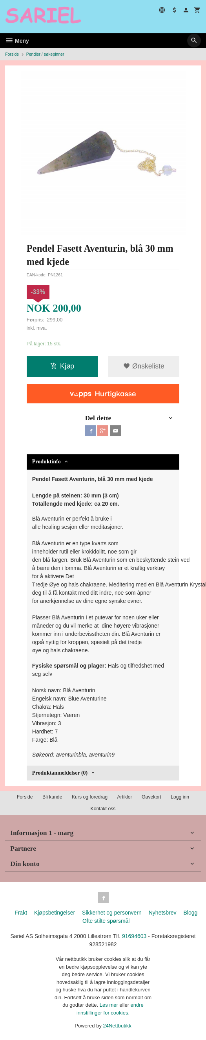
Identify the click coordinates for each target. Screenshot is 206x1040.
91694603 (134, 936)
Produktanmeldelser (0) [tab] (60, 773)
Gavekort (151, 797)
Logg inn (180, 797)
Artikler (124, 797)
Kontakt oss (102, 808)
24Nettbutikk (117, 1026)
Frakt (21, 912)
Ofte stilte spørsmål (106, 921)
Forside (12, 54)
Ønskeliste (143, 366)
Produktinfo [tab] (46, 462)
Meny (17, 41)
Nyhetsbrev (163, 912)
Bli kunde (52, 797)
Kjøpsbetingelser (54, 912)
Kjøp (62, 366)
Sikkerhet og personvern (112, 912)
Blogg (190, 912)
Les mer (110, 1005)
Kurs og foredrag (90, 797)
